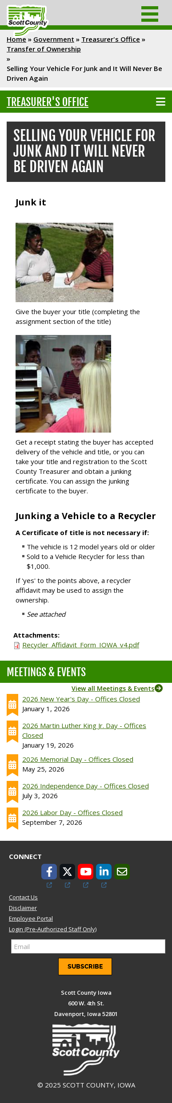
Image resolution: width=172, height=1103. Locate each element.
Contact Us (23, 897)
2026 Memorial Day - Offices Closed (77, 759)
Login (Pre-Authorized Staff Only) (52, 929)
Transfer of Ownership (44, 48)
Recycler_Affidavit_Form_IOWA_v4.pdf (80, 644)
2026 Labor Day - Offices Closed (72, 812)
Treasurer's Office (110, 39)
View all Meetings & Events (113, 688)
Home (16, 39)
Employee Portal (31, 918)
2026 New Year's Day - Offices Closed (81, 698)
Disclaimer (23, 908)
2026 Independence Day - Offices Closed (85, 785)
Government (53, 39)
